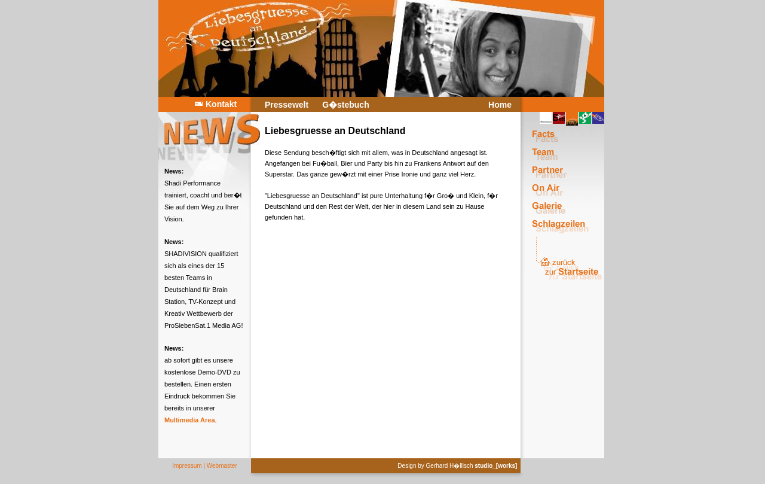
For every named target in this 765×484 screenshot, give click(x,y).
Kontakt (221, 104)
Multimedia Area (189, 420)
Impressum (186, 465)
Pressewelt (286, 104)
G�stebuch (345, 104)
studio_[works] (496, 465)
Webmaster (222, 465)
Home (500, 104)
